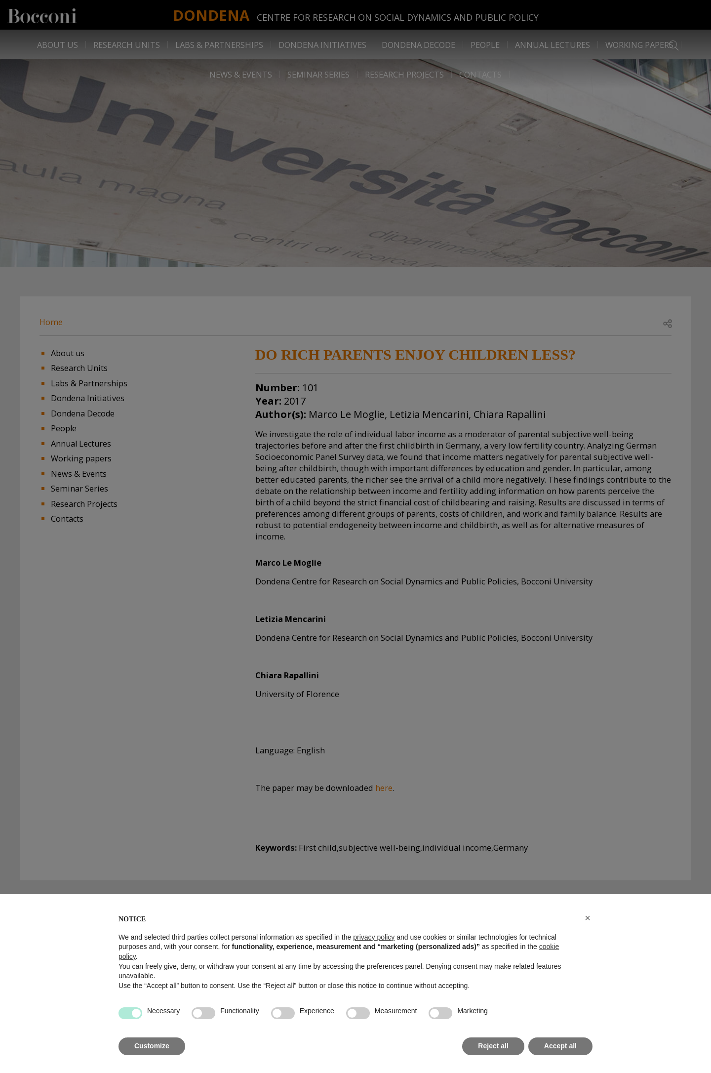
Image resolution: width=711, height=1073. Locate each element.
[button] (587, 918)
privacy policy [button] (374, 937)
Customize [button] (151, 1046)
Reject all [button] (493, 1046)
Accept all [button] (560, 1046)
